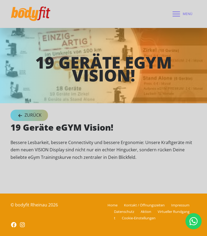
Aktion (146, 211)
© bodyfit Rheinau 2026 (34, 205)
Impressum (180, 205)
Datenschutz (124, 211)
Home (113, 205)
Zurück (29, 115)
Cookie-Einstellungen (139, 218)
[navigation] (181, 14)
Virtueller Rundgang (173, 211)
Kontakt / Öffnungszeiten (144, 205)
